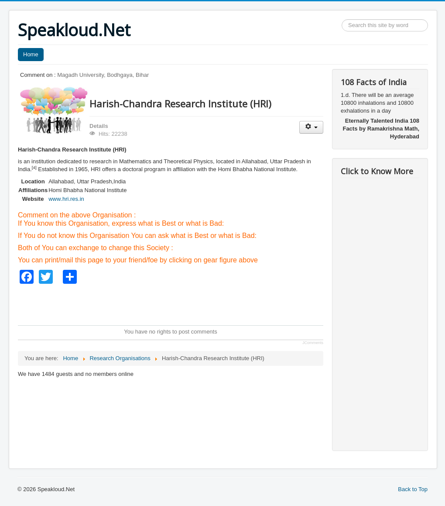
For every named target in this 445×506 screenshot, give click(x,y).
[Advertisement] (176, 303)
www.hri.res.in (66, 199)
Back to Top (413, 489)
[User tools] (311, 127)
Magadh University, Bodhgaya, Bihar (103, 75)
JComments (312, 343)
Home (30, 54)
